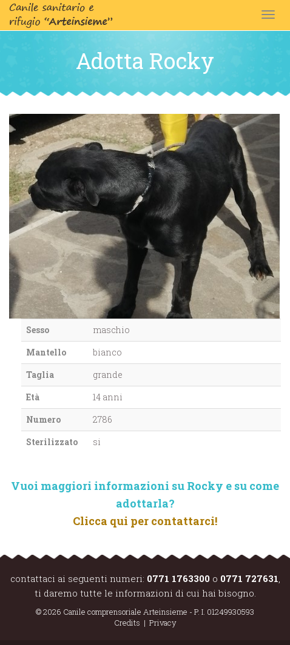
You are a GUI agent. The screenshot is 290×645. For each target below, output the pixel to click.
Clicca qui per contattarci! (145, 521)
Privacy (163, 622)
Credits (127, 622)
